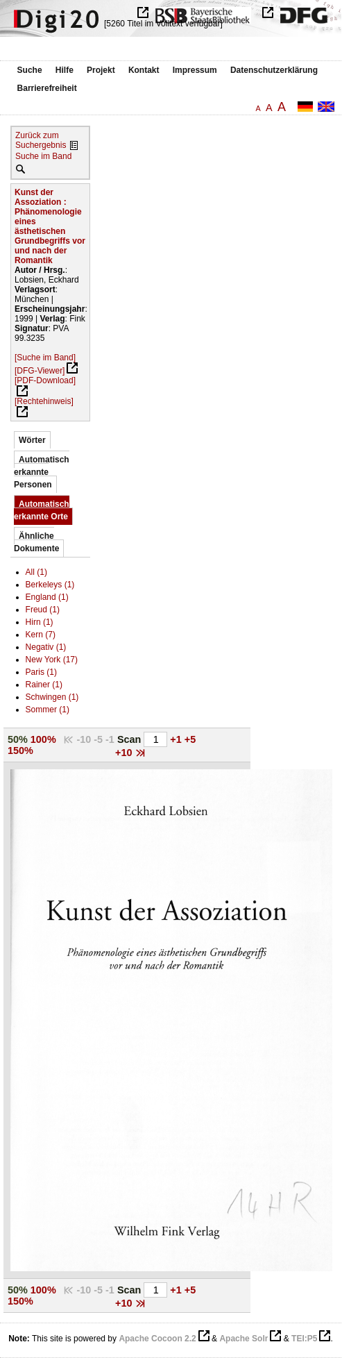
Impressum (195, 70)
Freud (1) (43, 609)
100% (43, 739)
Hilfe (64, 70)
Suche (29, 70)
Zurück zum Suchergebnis (40, 140)
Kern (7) (40, 634)
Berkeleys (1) (50, 584)
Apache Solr (243, 1338)
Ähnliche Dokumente (36, 542)
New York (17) (52, 659)
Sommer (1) (47, 709)
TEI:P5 (304, 1338)
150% (20, 750)
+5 (190, 739)
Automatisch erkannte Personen (41, 472)
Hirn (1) (39, 622)
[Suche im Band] (45, 357)
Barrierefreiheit (47, 88)
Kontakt (144, 70)
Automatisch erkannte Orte (41, 510)
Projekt (101, 70)
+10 (125, 752)
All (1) (36, 572)
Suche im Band (43, 156)
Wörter (32, 440)
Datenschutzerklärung (274, 70)
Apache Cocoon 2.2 (157, 1338)
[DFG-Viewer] (40, 371)
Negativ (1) (46, 647)
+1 (177, 739)
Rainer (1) (44, 684)
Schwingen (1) (52, 697)
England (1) (47, 597)
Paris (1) (41, 672)
